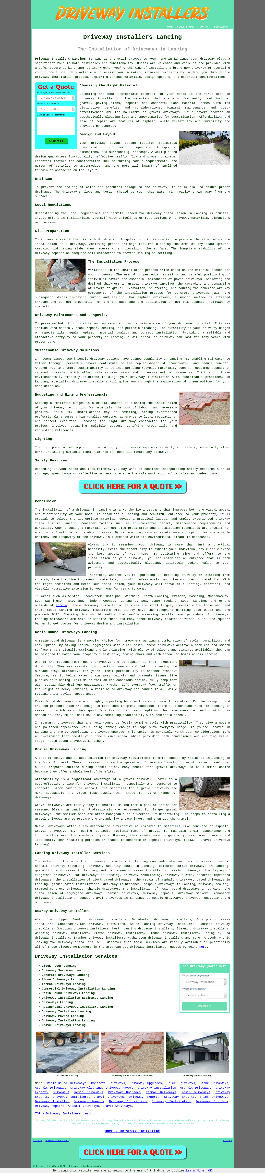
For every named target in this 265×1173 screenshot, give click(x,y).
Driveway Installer (52, 1101)
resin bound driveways (180, 888)
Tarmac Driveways (161, 1092)
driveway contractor (139, 421)
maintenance (150, 323)
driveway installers (108, 861)
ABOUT (192, 26)
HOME (170, 26)
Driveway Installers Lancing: (61, 58)
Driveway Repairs (89, 1101)
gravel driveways (164, 112)
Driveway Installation (156, 1087)
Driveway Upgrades (146, 1083)
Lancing (62, 605)
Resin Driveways (88, 1092)
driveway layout (106, 143)
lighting (94, 447)
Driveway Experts (144, 1097)
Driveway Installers (71, 1097)
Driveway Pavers (119, 1087)
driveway (207, 58)
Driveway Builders (212, 1101)
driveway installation (99, 98)
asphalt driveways (154, 297)
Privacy (227, 1141)
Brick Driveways (181, 1083)
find (50, 919)
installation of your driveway (115, 558)
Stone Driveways (214, 1083)
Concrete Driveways (108, 1083)
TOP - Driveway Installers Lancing (65, 1113)
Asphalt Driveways (50, 1087)
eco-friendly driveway (85, 359)
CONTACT (205, 26)
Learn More (195, 1170)
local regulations (85, 213)
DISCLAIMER (221, 26)
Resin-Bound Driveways (66, 1083)
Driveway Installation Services (76, 956)
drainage (42, 191)
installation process (139, 270)
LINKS (180, 26)
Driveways (61, 1092)
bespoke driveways (159, 884)
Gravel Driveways (108, 1097)
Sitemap (37, 1141)
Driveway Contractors (128, 1101)
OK (210, 1170)
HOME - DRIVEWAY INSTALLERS (132, 1131)
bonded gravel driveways (100, 898)
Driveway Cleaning (86, 1087)
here (203, 947)
